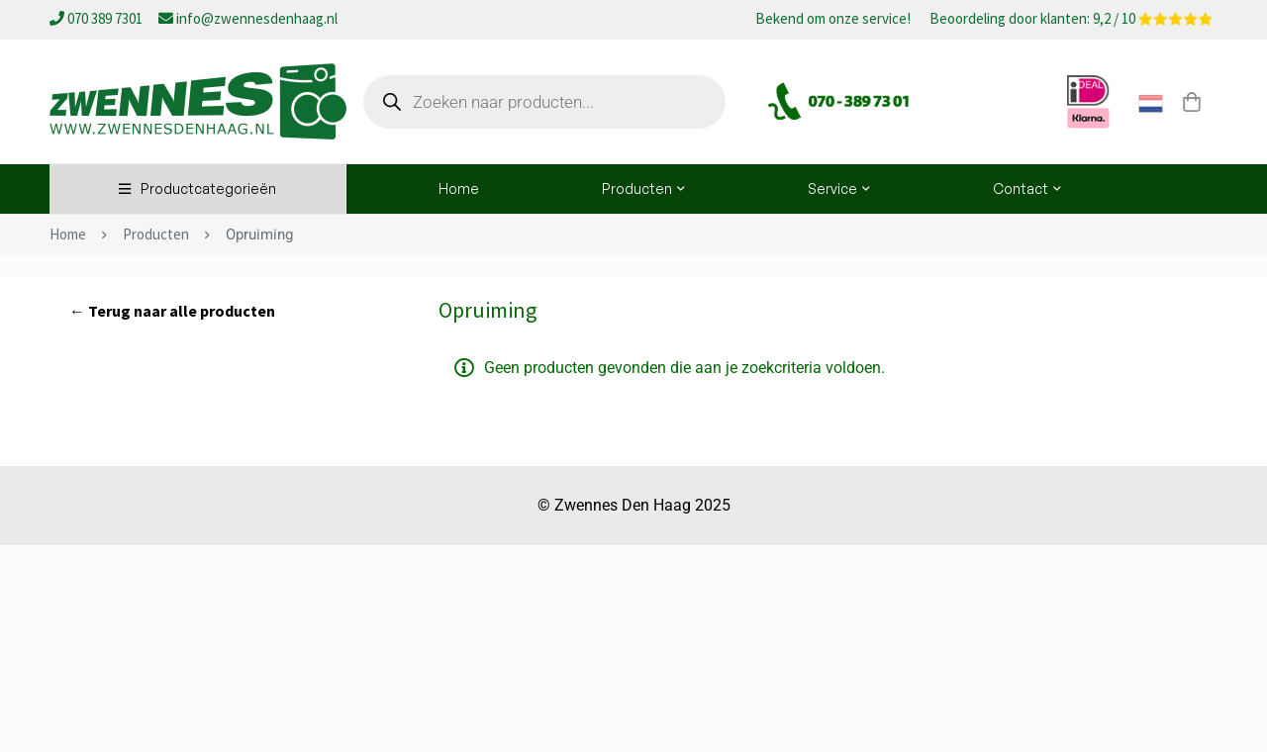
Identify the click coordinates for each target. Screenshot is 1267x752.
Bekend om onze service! (833, 20)
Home (67, 234)
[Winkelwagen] (1192, 102)
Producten (156, 234)
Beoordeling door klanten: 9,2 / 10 (1071, 20)
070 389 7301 (97, 18)
